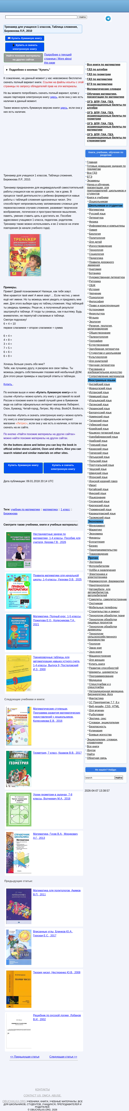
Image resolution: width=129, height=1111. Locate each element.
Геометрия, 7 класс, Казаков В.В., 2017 (57, 752)
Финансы (94, 537)
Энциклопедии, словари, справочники (102, 741)
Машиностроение (100, 655)
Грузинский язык (99, 501)
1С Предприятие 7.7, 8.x (104, 702)
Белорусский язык (100, 412)
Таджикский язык (99, 517)
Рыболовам (96, 714)
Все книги (93, 746)
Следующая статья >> (63, 1056)
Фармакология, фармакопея (106, 581)
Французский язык (100, 388)
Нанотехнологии (99, 585)
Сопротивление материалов (106, 376)
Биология (95, 233)
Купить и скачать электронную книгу (63, 467)
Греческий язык (98, 453)
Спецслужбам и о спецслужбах (99, 686)
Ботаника (95, 273)
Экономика (96, 533)
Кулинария (95, 730)
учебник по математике (25, 509)
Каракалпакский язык (102, 513)
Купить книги (97, 664)
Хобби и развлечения (102, 570)
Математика (96, 209)
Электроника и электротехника (97, 576)
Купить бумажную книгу (23, 465)
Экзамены (93, 180)
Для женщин (97, 659)
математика (50, 509)
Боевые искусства (100, 734)
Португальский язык (101, 465)
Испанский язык (99, 392)
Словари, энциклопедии (104, 722)
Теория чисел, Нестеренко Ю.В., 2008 (56, 972)
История (94, 289)
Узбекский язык (98, 424)
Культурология (98, 357)
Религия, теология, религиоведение (100, 327)
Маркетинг (95, 529)
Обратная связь (97, 758)
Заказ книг (95, 647)
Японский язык (98, 477)
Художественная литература (107, 277)
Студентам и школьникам (105, 353)
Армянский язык (99, 416)
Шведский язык (98, 473)
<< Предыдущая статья (24, 1056)
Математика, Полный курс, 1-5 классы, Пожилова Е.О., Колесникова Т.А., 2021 (57, 620)
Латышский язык (99, 457)
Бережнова (10, 513)
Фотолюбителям (99, 566)
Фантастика (96, 698)
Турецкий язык (98, 444)
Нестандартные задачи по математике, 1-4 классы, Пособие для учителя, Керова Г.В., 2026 (56, 538)
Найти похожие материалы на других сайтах (23, 57)
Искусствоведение (100, 246)
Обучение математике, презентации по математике (105, 95)
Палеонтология (98, 336)
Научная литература (102, 365)
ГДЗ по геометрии (99, 74)
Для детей (95, 241)
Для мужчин (96, 710)
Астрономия (96, 309)
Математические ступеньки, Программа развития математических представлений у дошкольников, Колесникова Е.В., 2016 (56, 714)
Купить (8, 384)
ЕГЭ (89, 176)
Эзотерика (95, 562)
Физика (93, 221)
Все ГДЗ (92, 172)
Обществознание (100, 332)
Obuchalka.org (14, 1101)
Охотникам (96, 603)
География (95, 340)
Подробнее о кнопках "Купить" (29, 69)
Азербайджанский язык (103, 436)
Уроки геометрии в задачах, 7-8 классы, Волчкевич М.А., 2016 (52, 796)
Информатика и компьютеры (107, 225)
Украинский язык (99, 408)
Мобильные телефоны (103, 607)
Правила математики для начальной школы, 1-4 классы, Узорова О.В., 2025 (57, 577)
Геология (94, 643)
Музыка (94, 317)
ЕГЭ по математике (100, 84)
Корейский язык (99, 428)
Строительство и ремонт (104, 611)
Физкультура (97, 313)
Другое (91, 750)
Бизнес (93, 545)
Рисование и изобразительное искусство (105, 371)
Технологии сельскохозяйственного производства (102, 636)
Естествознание (99, 344)
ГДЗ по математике (99, 79)
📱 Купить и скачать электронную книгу (24, 47)
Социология (96, 254)
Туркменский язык (100, 509)
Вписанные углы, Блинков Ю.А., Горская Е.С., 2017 (53, 933)
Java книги (95, 651)
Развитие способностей (104, 668)
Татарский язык (98, 420)
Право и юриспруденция (104, 305)
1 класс (65, 509)
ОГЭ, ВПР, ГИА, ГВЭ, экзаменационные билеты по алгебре (106, 104)
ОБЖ (92, 285)
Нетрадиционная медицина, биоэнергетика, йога (106, 693)
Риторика (95, 281)
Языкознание (97, 497)
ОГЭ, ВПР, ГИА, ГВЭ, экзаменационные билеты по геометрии (106, 115)
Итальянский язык (100, 400)
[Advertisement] (32, 145)
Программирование (101, 676)
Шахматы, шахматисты (103, 672)
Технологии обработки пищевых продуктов (102, 621)
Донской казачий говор (103, 481)
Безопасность (97, 726)
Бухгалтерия (96, 541)
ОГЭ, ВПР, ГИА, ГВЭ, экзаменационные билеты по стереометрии (106, 137)
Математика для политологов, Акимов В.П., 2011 (57, 892)
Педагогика (96, 258)
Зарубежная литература (104, 349)
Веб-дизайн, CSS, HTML (104, 706)
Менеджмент (97, 525)
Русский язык (97, 213)
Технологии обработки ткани (107, 615)
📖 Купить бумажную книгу (25, 38)
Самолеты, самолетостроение (108, 599)
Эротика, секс (97, 718)
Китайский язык (98, 489)
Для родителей (98, 361)
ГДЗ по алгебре (97, 69)
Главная (92, 162)
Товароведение (98, 553)
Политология (97, 237)
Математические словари (104, 89)
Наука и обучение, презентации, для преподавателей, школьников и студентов (106, 189)
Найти (91, 754)
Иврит (93, 485)
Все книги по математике (103, 64)
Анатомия (95, 269)
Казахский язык (98, 448)
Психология (96, 297)
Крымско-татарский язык (104, 432)
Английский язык (99, 384)
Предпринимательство (103, 549)
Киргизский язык (99, 505)
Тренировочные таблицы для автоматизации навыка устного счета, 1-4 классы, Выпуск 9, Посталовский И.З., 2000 (56, 663)
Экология (95, 321)
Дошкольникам (98, 201)
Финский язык (97, 493)
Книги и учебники (98, 197)
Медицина (95, 680)
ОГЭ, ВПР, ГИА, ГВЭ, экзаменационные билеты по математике (106, 126)
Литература (96, 217)
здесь (53, 97)
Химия (93, 229)
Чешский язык (97, 469)
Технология (96, 250)
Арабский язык (98, 440)
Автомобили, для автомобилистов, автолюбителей (99, 592)
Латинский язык (99, 404)
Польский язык (98, 461)
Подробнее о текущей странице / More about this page (58, 58)
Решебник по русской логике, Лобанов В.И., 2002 (57, 1017)
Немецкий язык (98, 396)
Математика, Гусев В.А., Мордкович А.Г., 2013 (55, 835)
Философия (96, 301)
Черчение (95, 293)
